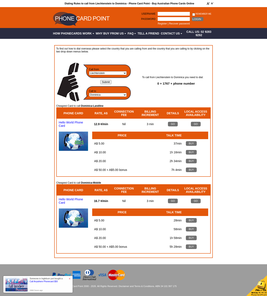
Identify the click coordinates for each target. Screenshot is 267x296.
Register (162, 23)
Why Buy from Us (111, 33)
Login (197, 19)
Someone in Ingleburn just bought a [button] (46, 280)
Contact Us (171, 33)
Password (148, 19)
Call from (94, 69)
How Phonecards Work (73, 33)
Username (148, 13)
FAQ (132, 33)
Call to (92, 91)
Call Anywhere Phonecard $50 (44, 281)
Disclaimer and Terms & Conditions (136, 286)
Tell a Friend (148, 33)
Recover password (179, 23)
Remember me (201, 14)
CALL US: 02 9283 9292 (199, 33)
